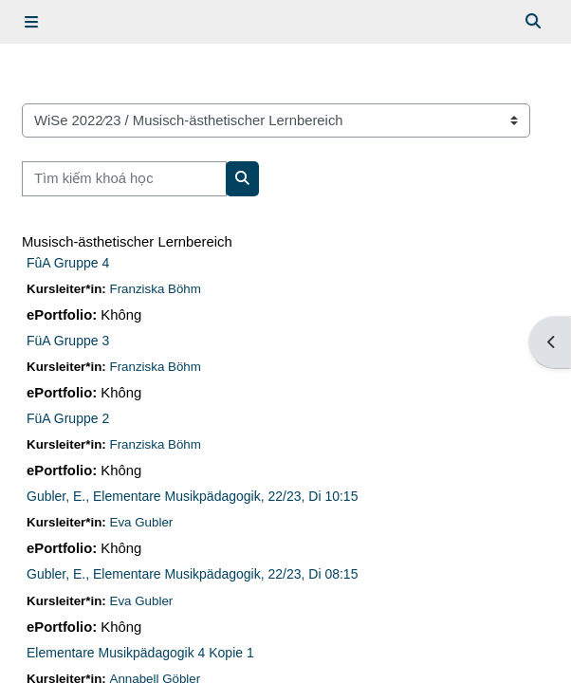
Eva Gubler (142, 522)
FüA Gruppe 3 (68, 340)
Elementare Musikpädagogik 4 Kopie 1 (140, 652)
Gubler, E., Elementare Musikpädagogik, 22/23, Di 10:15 (192, 496)
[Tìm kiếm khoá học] (124, 178)
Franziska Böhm (155, 289)
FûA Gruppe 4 (68, 262)
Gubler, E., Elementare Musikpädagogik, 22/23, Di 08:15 (192, 573)
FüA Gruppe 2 (68, 418)
